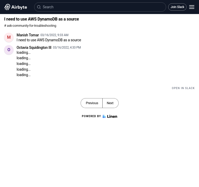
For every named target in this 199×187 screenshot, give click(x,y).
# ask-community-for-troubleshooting (30, 26)
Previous (92, 103)
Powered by (99, 116)
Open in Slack (183, 88)
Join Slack (177, 7)
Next (110, 103)
